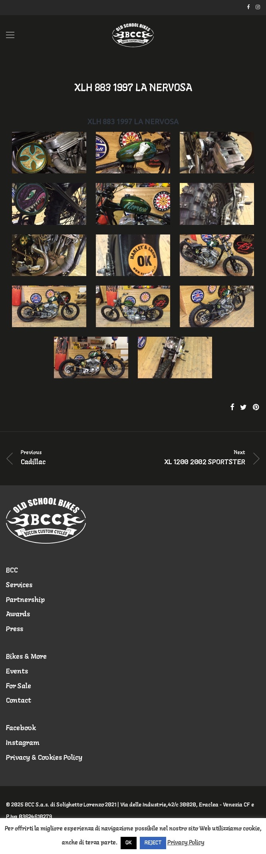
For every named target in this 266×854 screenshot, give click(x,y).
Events (17, 671)
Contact (18, 700)
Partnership (25, 600)
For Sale (18, 686)
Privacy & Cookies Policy (44, 758)
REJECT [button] (153, 843)
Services (19, 585)
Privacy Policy (185, 843)
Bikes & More (26, 656)
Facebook (21, 728)
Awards (18, 614)
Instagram (23, 743)
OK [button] (128, 843)
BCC (12, 570)
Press (14, 629)
